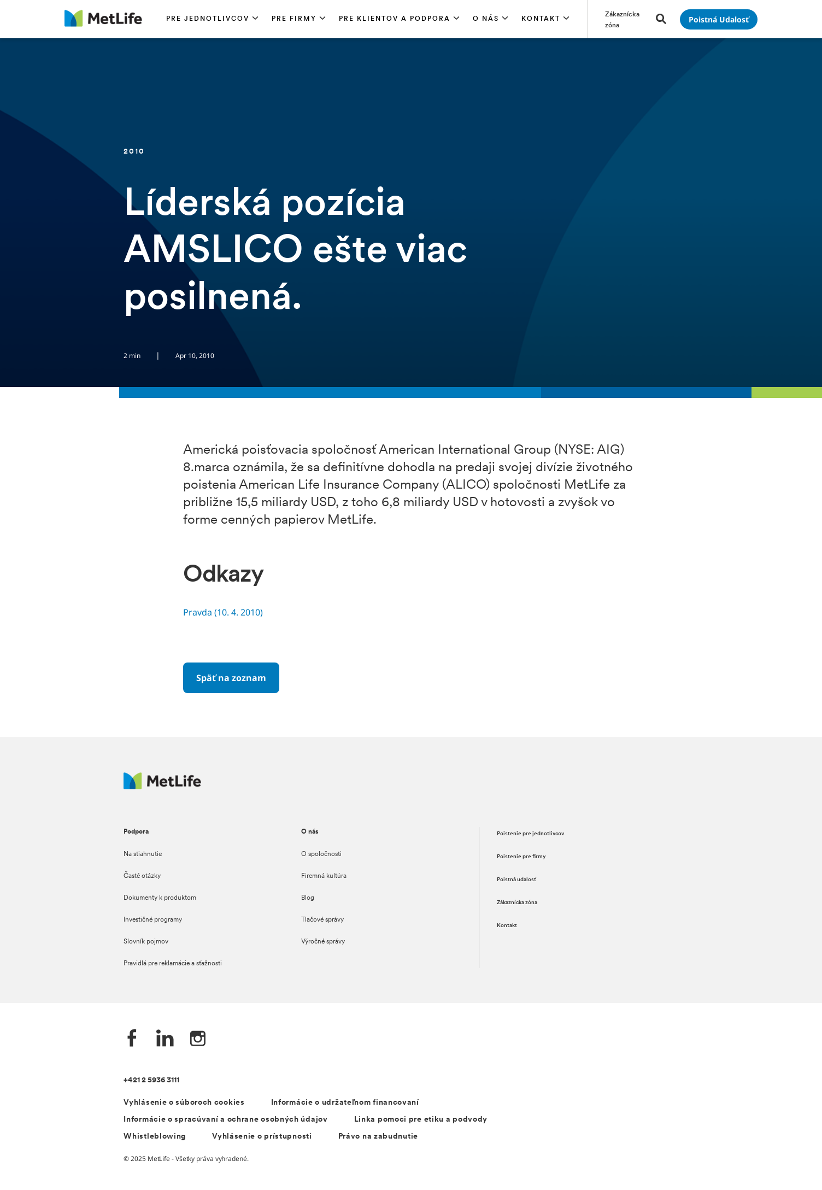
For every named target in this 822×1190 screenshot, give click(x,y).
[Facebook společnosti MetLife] (132, 1039)
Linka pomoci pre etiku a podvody (421, 1120)
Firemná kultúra (324, 876)
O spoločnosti (321, 854)
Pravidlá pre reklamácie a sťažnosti (173, 963)
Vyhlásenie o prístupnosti (262, 1137)
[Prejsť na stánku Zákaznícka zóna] (624, 19)
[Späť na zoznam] (231, 678)
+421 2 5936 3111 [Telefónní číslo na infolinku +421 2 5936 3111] (151, 1080)
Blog (307, 898)
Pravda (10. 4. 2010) (223, 612)
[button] (212, 19)
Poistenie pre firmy (521, 857)
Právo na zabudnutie (378, 1137)
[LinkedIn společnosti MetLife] (165, 1039)
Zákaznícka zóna (517, 903)
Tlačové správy (322, 920)
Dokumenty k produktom (160, 898)
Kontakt (507, 926)
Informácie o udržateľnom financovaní (345, 1103)
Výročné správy (323, 942)
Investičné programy (153, 920)
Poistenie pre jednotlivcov (530, 834)
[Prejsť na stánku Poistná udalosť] (719, 19)
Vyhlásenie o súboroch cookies (184, 1103)
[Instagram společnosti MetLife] (198, 1039)
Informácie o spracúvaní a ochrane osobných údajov (225, 1120)
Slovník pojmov (146, 942)
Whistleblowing (155, 1137)
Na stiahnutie (143, 854)
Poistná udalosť (516, 880)
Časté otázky (142, 876)
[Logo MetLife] (162, 786)
